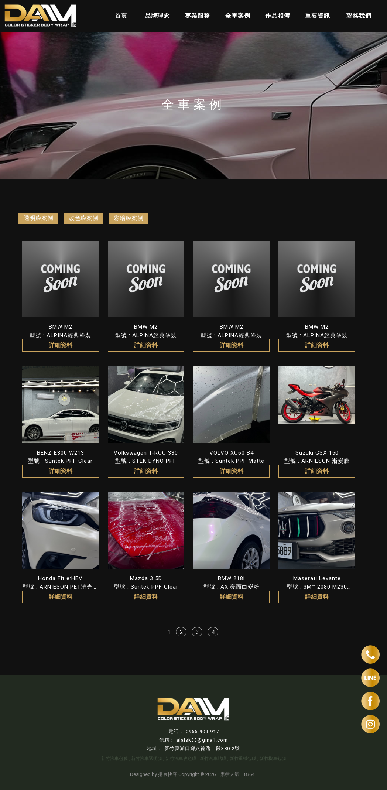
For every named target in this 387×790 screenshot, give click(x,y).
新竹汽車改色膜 (180, 758)
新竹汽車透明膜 (146, 758)
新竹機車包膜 (273, 758)
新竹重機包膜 (243, 758)
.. (218, 774)
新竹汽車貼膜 (213, 758)
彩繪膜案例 (128, 218)
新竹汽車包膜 (114, 758)
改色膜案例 (83, 218)
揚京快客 (167, 774)
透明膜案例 (38, 218)
